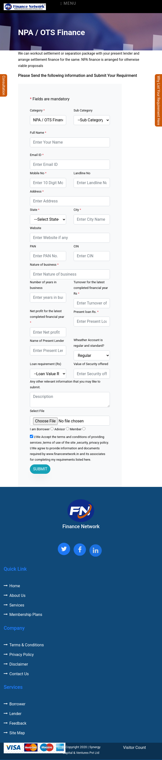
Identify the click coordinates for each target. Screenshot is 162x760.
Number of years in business (43, 285)
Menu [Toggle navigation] (68, 3)
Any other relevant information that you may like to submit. (65, 384)
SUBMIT (40, 469)
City (77, 210)
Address (37, 191)
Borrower (14, 704)
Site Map (14, 733)
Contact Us (16, 674)
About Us (14, 595)
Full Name (38, 132)
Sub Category (83, 110)
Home (12, 586)
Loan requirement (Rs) (45, 364)
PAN (33, 246)
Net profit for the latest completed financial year (47, 316)
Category (37, 110)
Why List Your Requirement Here (159, 100)
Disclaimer (16, 664)
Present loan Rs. (86, 312)
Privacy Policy (19, 654)
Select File (37, 411)
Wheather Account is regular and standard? (89, 342)
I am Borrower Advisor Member (57, 429)
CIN (76, 246)
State (34, 210)
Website (35, 228)
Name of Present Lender (47, 341)
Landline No (82, 173)
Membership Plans (23, 614)
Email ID (36, 155)
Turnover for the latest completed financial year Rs (91, 287)
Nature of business (44, 264)
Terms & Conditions (24, 645)
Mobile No (38, 173)
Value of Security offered (91, 364)
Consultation (4, 85)
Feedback (15, 723)
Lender (12, 713)
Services (14, 605)
